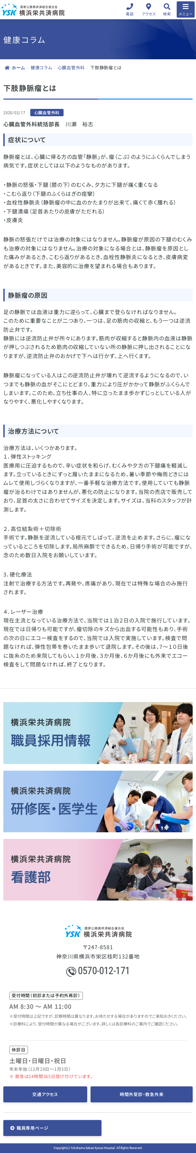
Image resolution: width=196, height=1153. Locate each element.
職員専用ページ (33, 1128)
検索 (167, 13)
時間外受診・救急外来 (142, 1094)
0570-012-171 (98, 970)
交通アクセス (45, 1094)
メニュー (186, 13)
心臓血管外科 (71, 67)
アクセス (149, 13)
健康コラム (41, 67)
